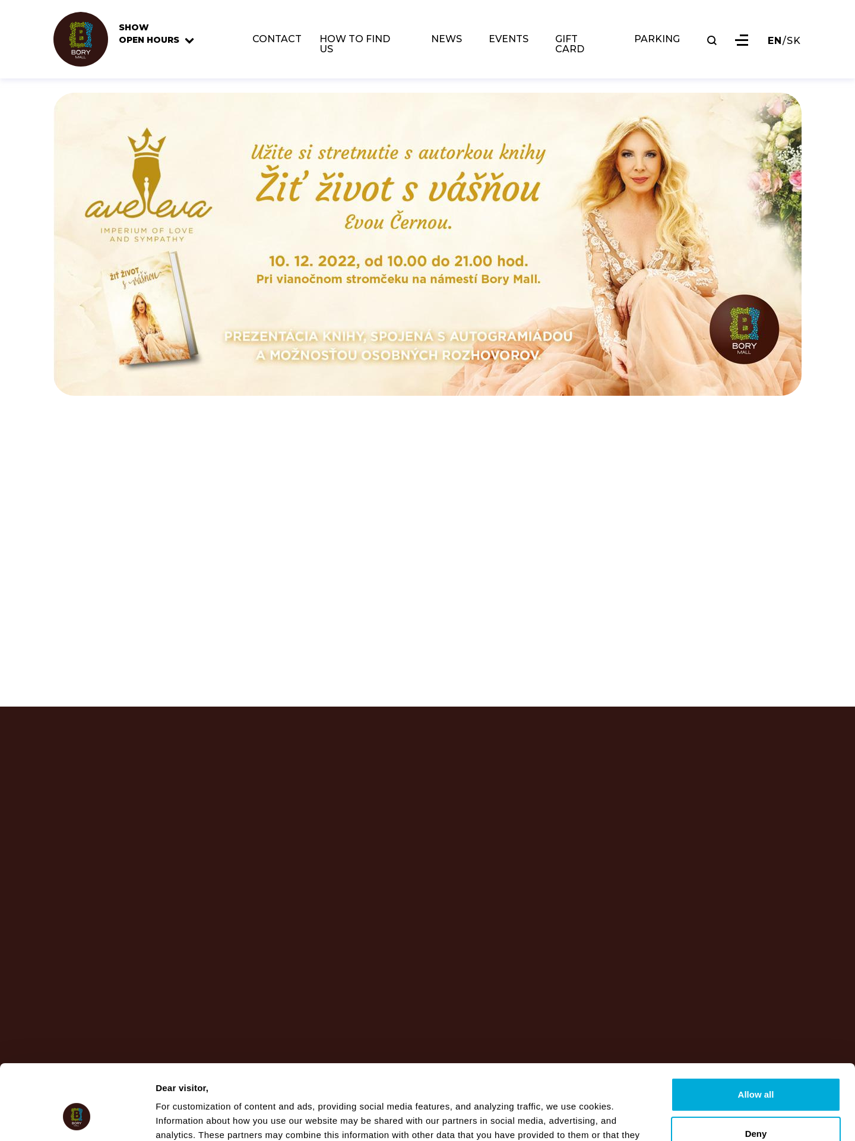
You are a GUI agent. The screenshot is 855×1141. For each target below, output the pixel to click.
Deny (756, 1069)
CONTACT (277, 39)
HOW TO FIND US (354, 44)
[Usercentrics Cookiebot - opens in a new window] (77, 1118)
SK (794, 41)
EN (775, 41)
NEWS (446, 39)
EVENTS (508, 39)
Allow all (756, 1030)
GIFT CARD (569, 44)
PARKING (657, 39)
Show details (183, 1117)
